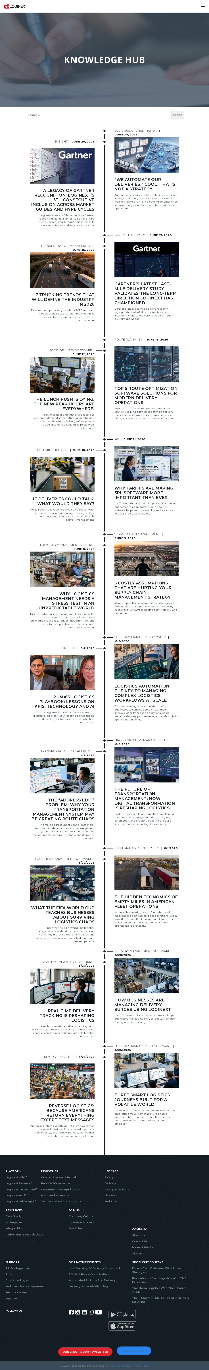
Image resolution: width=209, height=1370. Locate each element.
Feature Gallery (16, 1292)
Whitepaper (13, 1222)
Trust (9, 1274)
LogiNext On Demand (21, 1189)
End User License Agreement (26, 1286)
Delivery (110, 1183)
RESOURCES (14, 1210)
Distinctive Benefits (85, 1262)
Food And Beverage (55, 1195)
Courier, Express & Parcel (58, 1177)
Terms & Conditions (118, 1365)
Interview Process (81, 1222)
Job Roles (75, 1228)
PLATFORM (13, 1171)
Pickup (109, 1177)
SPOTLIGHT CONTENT (147, 1262)
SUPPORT (12, 1262)
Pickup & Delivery (116, 1189)
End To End (112, 1201)
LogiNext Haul (16, 1195)
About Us (138, 1235)
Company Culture (81, 1216)
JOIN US (74, 1210)
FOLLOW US (14, 1310)
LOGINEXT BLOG (134, 1350)
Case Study (13, 1216)
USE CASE (111, 1171)
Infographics (14, 1228)
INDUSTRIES (49, 1171)
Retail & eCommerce (55, 1183)
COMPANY (139, 1229)
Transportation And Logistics (61, 1201)
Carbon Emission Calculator (24, 1234)
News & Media (142, 1247)
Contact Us (139, 1241)
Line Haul (110, 1195)
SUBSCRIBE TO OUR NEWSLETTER (85, 1351)
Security (11, 1298)
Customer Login (16, 1280)
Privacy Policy (141, 1365)
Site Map (138, 1253)
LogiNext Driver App (20, 1201)
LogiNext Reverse (19, 1183)
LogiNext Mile (16, 1177)
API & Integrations (17, 1268)
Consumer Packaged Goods (61, 1189)
